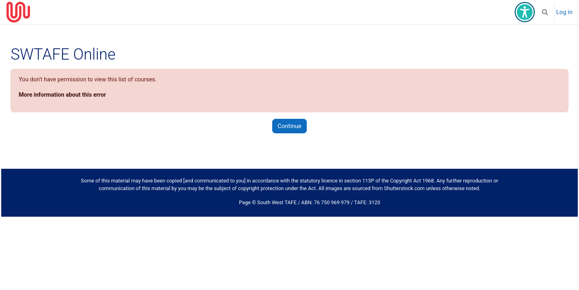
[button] (545, 12)
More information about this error (82, 95)
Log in (564, 12)
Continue (289, 126)
